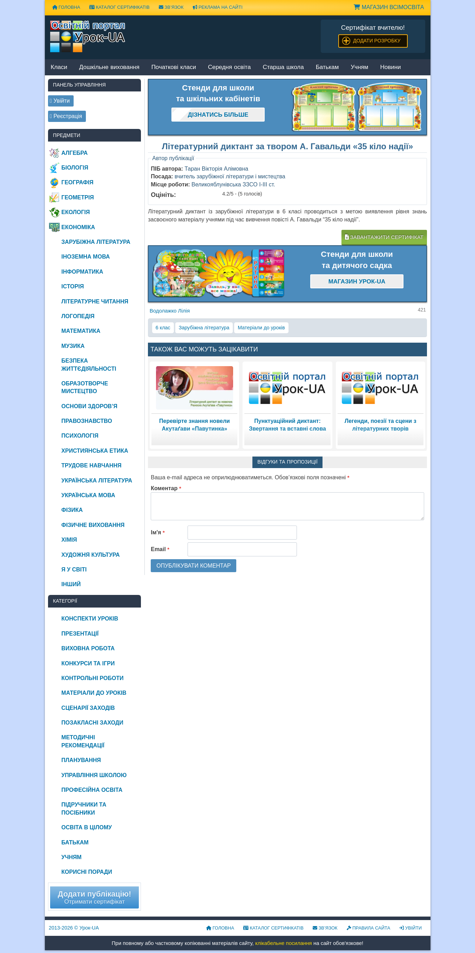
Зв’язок (171, 7)
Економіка (78, 227)
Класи (59, 67)
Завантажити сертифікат (384, 237)
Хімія (69, 540)
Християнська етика (94, 451)
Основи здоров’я (89, 406)
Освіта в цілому (86, 827)
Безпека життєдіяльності (88, 364)
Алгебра (74, 153)
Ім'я (158, 532)
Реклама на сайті (218, 7)
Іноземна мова (85, 257)
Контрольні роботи (92, 678)
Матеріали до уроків (261, 327)
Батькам (327, 67)
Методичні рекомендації (82, 741)
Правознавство (86, 421)
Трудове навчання (91, 465)
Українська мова (88, 495)
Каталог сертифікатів (119, 7)
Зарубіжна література (204, 327)
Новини (390, 67)
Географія (77, 182)
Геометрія (77, 197)
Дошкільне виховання (109, 67)
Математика (80, 331)
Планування (81, 760)
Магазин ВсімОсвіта (389, 7)
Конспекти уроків (89, 619)
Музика (72, 346)
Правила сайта (369, 928)
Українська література (96, 481)
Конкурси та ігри (88, 663)
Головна (66, 7)
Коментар (166, 488)
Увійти (410, 928)
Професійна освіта (91, 790)
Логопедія (78, 316)
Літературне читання (94, 301)
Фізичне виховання (92, 525)
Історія (72, 286)
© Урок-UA (74, 928)
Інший (71, 584)
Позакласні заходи (92, 723)
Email (160, 549)
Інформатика (82, 272)
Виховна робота (88, 648)
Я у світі (74, 570)
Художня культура (90, 555)
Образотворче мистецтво (84, 387)
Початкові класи (173, 67)
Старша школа (283, 67)
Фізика (72, 510)
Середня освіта (229, 67)
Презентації (80, 634)
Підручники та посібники (83, 808)
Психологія (80, 436)
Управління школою (94, 775)
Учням (359, 67)
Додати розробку (376, 40)
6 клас (163, 327)
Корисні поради (86, 872)
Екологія (75, 212)
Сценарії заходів (88, 708)
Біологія (74, 168)
